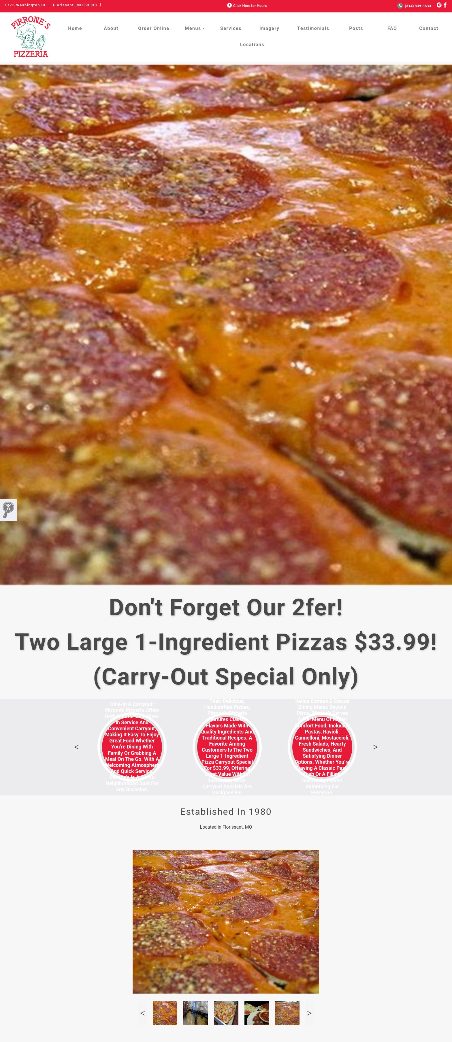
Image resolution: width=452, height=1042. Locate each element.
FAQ (392, 28)
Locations (252, 44)
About (111, 28)
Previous (76, 747)
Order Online (153, 28)
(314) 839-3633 (414, 6)
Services (231, 28)
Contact (428, 28)
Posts (356, 28)
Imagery (269, 28)
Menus (193, 28)
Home (75, 28)
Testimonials (313, 28)
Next (375, 747)
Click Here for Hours (246, 5)
